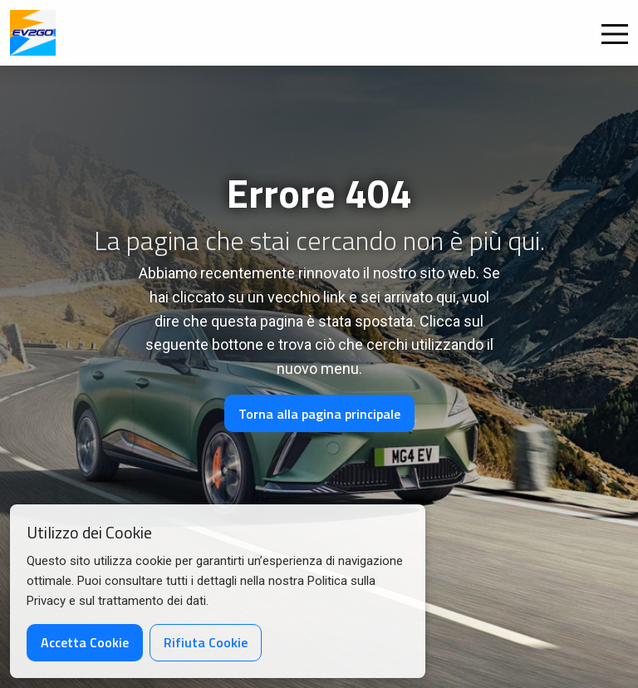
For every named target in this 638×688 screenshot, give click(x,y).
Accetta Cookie (85, 642)
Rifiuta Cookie (206, 642)
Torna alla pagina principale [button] (319, 414)
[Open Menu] (614, 34)
